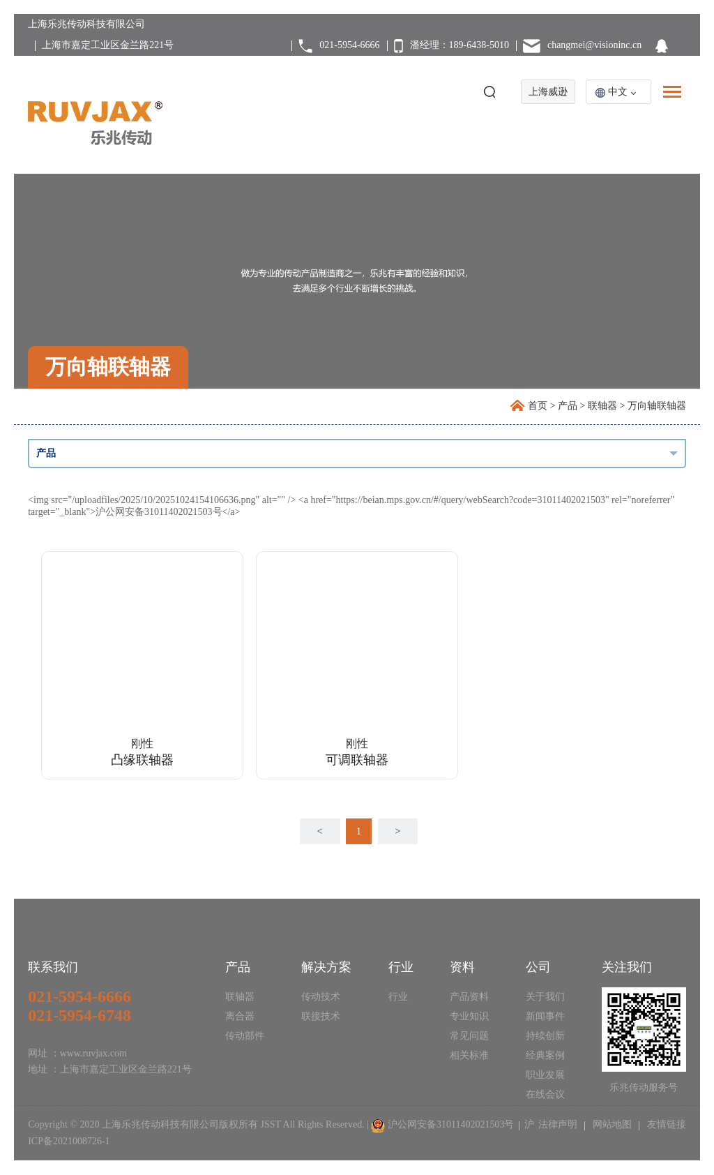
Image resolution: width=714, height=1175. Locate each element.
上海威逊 (548, 92)
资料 (462, 967)
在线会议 (545, 1094)
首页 (537, 406)
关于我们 (545, 996)
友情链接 (665, 1124)
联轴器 (602, 406)
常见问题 (469, 1036)
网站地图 (612, 1124)
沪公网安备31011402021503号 (451, 1124)
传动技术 (320, 996)
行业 (400, 967)
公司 (538, 967)
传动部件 (244, 1036)
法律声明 (559, 1124)
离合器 (240, 1016)
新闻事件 (545, 1016)
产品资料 (469, 996)
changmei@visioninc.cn (594, 45)
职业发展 (545, 1075)
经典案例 (545, 1055)
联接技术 (320, 1016)
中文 (618, 92)
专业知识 (469, 1016)
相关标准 (469, 1055)
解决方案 (326, 967)
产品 (567, 406)
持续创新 (545, 1036)
